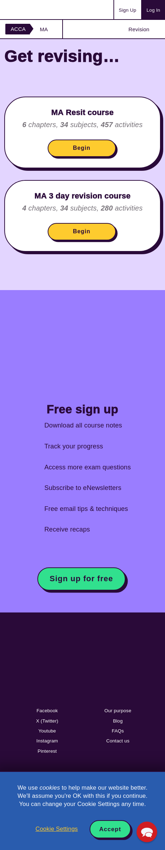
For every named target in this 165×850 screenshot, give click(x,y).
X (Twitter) (47, 721)
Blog (118, 721)
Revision (138, 29)
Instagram (47, 740)
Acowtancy (33, 9)
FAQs (118, 731)
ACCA (18, 29)
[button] (147, 832)
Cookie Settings (57, 829)
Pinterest (47, 751)
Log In (153, 10)
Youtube (47, 731)
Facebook (47, 710)
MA (44, 29)
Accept (110, 829)
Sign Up (127, 10)
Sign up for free (81, 578)
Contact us (117, 740)
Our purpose (117, 710)
